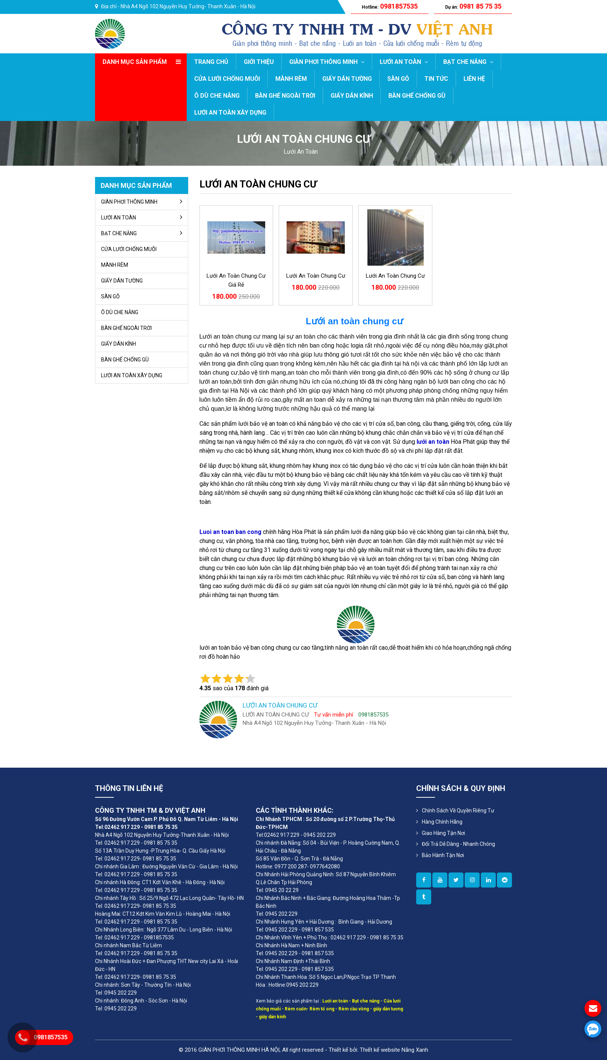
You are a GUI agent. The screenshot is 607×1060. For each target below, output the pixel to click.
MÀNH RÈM (291, 78)
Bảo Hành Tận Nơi (443, 855)
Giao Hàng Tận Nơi (443, 833)
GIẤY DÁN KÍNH (352, 95)
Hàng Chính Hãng (442, 822)
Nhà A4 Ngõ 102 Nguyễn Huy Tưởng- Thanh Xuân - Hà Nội (188, 6)
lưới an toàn (301, 151)
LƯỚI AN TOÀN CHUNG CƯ (258, 184)
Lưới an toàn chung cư (315, 275)
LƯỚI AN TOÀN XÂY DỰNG (230, 112)
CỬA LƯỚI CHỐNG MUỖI (227, 78)
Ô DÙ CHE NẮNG (217, 95)
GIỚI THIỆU (259, 61)
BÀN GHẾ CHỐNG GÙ (416, 95)
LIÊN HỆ (474, 78)
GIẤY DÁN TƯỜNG (347, 78)
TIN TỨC (436, 78)
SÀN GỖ (398, 78)
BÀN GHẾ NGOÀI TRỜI (285, 95)
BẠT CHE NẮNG (468, 61)
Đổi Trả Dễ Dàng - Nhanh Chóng (458, 844)
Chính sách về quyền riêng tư (458, 810)
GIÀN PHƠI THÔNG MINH (326, 61)
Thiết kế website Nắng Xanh (394, 1049)
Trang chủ (211, 61)
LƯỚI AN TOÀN (404, 61)
